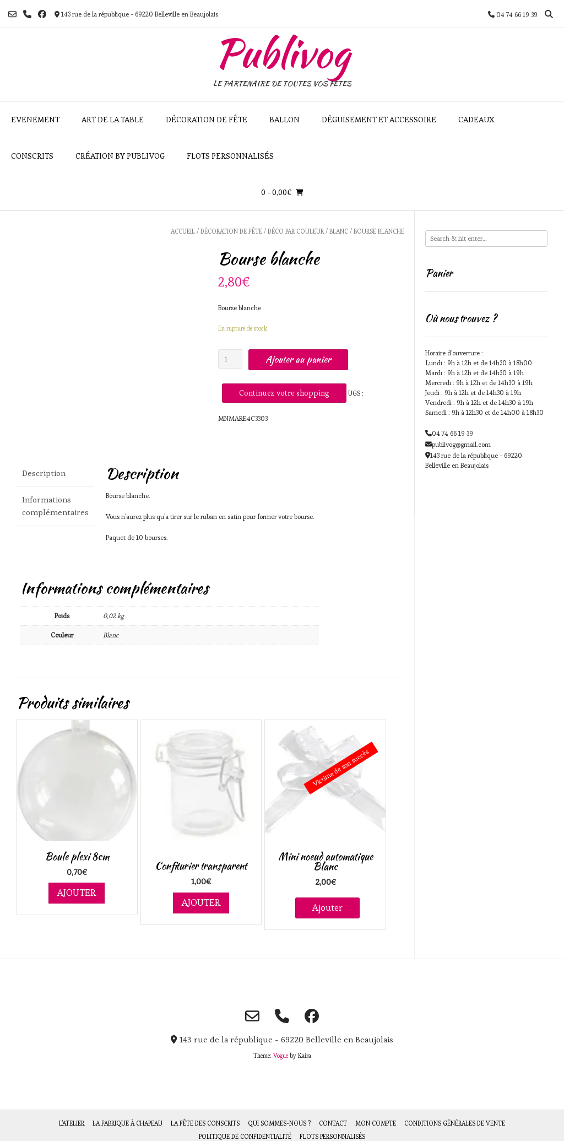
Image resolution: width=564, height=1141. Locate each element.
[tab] (55, 473)
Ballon (284, 120)
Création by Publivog (120, 156)
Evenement (35, 120)
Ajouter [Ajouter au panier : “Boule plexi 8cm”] (76, 892)
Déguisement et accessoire (379, 120)
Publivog (282, 53)
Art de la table (113, 120)
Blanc (338, 231)
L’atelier (71, 1123)
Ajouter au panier (298, 359)
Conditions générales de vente (454, 1123)
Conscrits (32, 156)
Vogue (280, 1055)
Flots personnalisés (230, 156)
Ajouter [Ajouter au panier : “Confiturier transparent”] (201, 902)
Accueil (183, 231)
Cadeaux (476, 120)
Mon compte (375, 1123)
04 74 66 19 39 (452, 433)
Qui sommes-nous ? (279, 1123)
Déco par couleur (296, 231)
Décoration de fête (206, 120)
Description (44, 473)
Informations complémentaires (55, 505)
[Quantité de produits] (230, 359)
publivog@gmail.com (461, 444)
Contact (333, 1123)
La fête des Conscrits (205, 1123)
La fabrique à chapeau (127, 1123)
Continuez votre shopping (284, 393)
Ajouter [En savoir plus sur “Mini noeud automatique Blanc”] (327, 907)
